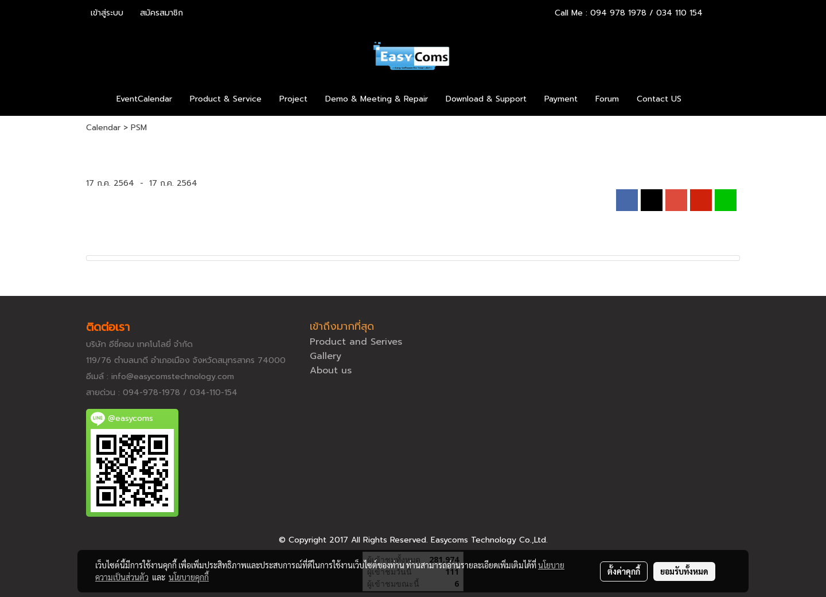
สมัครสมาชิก (161, 13)
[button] (707, 99)
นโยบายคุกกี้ (189, 577)
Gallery (325, 356)
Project (293, 99)
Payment (561, 99)
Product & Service (226, 99)
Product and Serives (356, 342)
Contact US (659, 99)
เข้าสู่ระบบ (107, 13)
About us (331, 370)
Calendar (103, 128)
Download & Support (486, 99)
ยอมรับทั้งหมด (684, 571)
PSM (139, 128)
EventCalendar (144, 99)
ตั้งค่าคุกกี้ (623, 571)
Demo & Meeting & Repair (376, 99)
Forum (607, 99)
